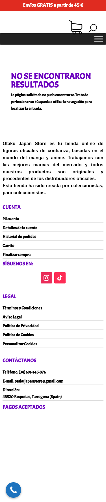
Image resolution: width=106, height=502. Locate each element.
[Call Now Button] (13, 490)
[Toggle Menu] (98, 39)
